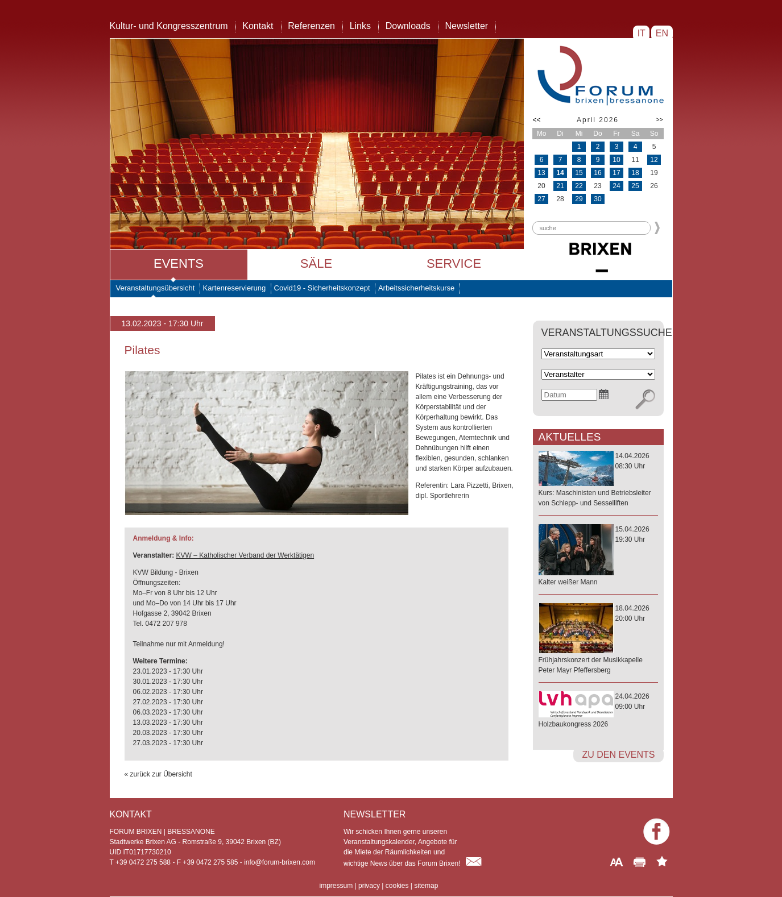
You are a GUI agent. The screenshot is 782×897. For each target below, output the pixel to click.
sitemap (426, 886)
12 (653, 160)
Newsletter (467, 26)
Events (179, 263)
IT (641, 33)
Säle (316, 263)
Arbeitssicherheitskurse (416, 288)
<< (537, 120)
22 (578, 186)
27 (541, 199)
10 (616, 160)
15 (578, 173)
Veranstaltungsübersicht (155, 288)
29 (578, 199)
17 (616, 173)
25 (635, 186)
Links (360, 26)
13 (541, 173)
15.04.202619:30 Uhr (598, 556)
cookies (397, 886)
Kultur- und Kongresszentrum (169, 26)
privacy (369, 886)
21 (560, 186)
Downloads (408, 26)
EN (662, 33)
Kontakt (257, 26)
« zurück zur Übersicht (158, 774)
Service (454, 263)
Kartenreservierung (234, 288)
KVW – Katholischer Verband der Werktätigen (245, 555)
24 (616, 186)
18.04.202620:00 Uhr (598, 639)
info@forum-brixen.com (279, 862)
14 (560, 173)
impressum (336, 886)
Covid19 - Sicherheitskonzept (322, 288)
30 (597, 199)
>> (659, 120)
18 (635, 173)
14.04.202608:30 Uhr (598, 480)
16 (597, 173)
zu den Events (618, 754)
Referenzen (311, 26)
